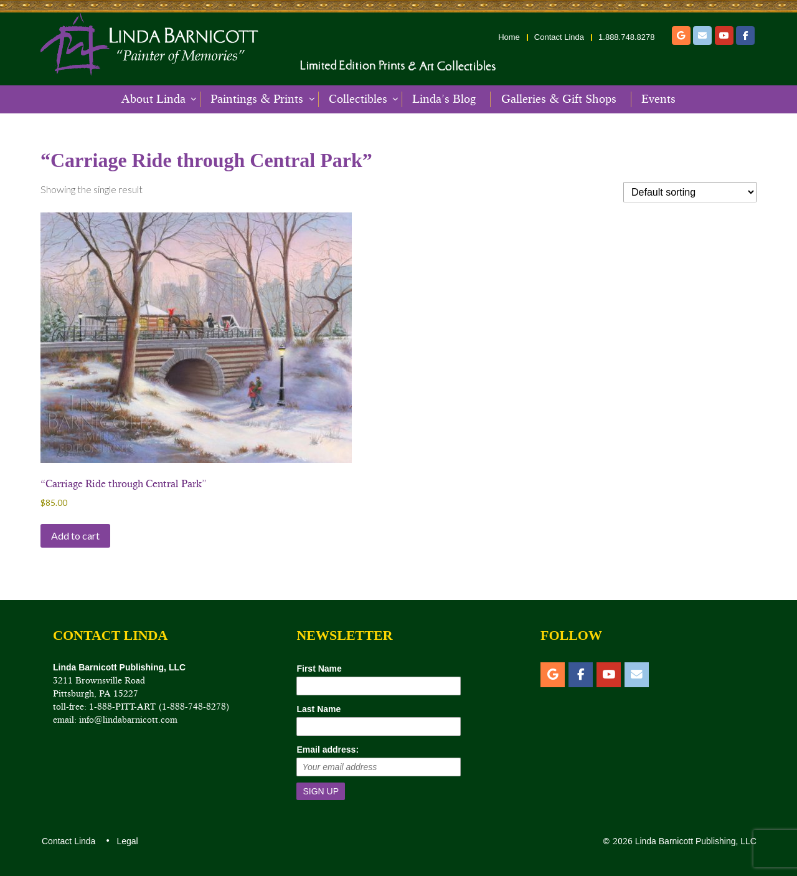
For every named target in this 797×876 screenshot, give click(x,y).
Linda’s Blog (444, 99)
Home (509, 37)
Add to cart (75, 535)
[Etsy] (681, 35)
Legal (126, 841)
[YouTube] (724, 35)
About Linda (153, 99)
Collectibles (358, 99)
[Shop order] (690, 192)
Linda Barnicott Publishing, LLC (695, 841)
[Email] (702, 35)
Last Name (318, 709)
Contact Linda (559, 37)
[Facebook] (745, 35)
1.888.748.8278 (626, 37)
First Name (318, 669)
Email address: (327, 750)
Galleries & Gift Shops (558, 99)
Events (658, 99)
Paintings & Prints (256, 99)
